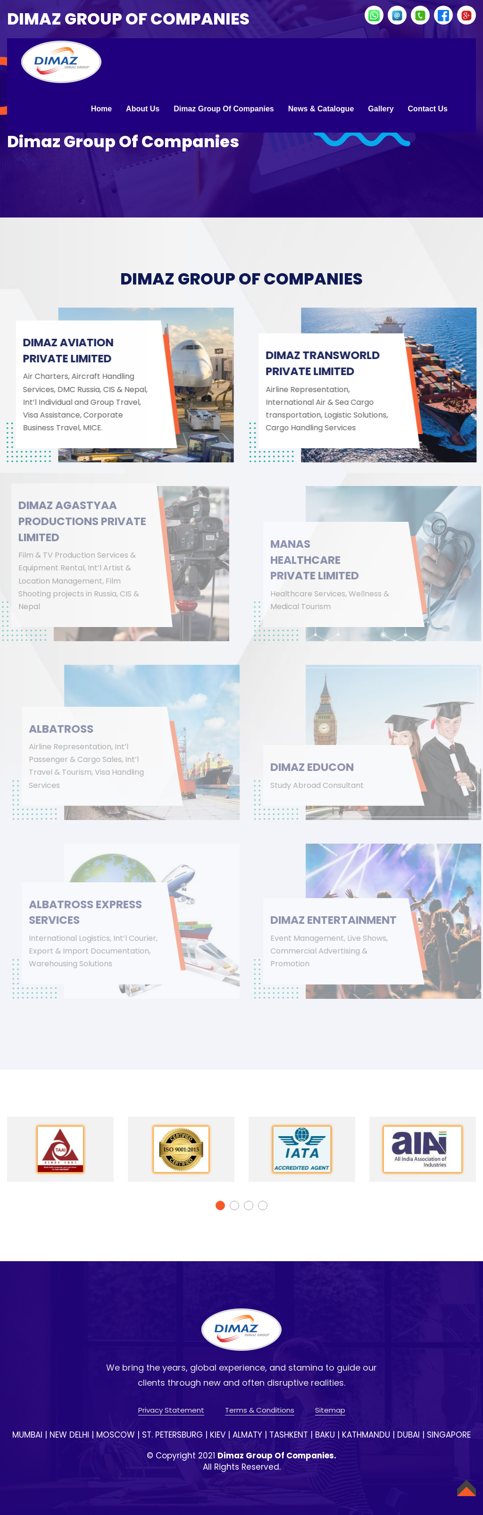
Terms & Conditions (259, 1410)
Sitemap (330, 1410)
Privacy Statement (171, 1410)
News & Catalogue (321, 109)
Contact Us (428, 109)
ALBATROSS (66, 729)
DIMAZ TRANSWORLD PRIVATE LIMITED (326, 363)
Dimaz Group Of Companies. (276, 1455)
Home (101, 109)
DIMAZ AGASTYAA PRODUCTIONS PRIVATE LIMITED (66, 520)
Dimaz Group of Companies (224, 109)
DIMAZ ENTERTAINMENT (322, 912)
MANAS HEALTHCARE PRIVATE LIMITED (321, 559)
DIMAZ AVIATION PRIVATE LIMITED (69, 350)
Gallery (380, 109)
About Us (142, 109)
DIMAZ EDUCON (318, 767)
